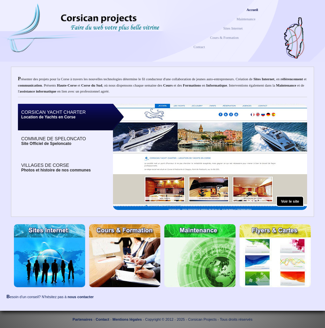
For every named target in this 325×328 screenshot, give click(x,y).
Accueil (252, 10)
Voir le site (290, 201)
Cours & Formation (224, 37)
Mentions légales (127, 319)
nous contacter (81, 297)
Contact (199, 47)
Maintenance (246, 19)
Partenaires (82, 319)
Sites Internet (233, 28)
